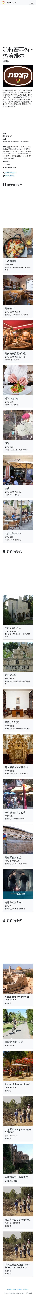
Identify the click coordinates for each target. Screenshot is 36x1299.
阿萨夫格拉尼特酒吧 (15, 353)
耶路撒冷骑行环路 (14, 1042)
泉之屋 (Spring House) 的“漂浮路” (18, 1131)
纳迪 (7, 443)
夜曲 (7, 488)
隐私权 (9, 1289)
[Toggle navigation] (31, 3)
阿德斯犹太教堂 (13, 857)
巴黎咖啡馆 (10, 261)
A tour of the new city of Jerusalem (17, 1085)
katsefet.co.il (9, 176)
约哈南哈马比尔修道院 (16, 1177)
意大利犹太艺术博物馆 (16, 767)
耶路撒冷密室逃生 (14, 902)
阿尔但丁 (9, 308)
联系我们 (26, 1289)
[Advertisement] (18, 27)
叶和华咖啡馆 (12, 398)
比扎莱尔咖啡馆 (13, 533)
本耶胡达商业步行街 (15, 812)
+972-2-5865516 (10, 173)
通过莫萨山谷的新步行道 (17, 1219)
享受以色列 (12, 2)
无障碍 (19, 1289)
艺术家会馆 (10, 675)
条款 (14, 1289)
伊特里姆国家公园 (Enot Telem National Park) (17, 1266)
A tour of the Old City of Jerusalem (17, 998)
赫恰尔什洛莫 (12, 722)
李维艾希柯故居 (13, 627)
